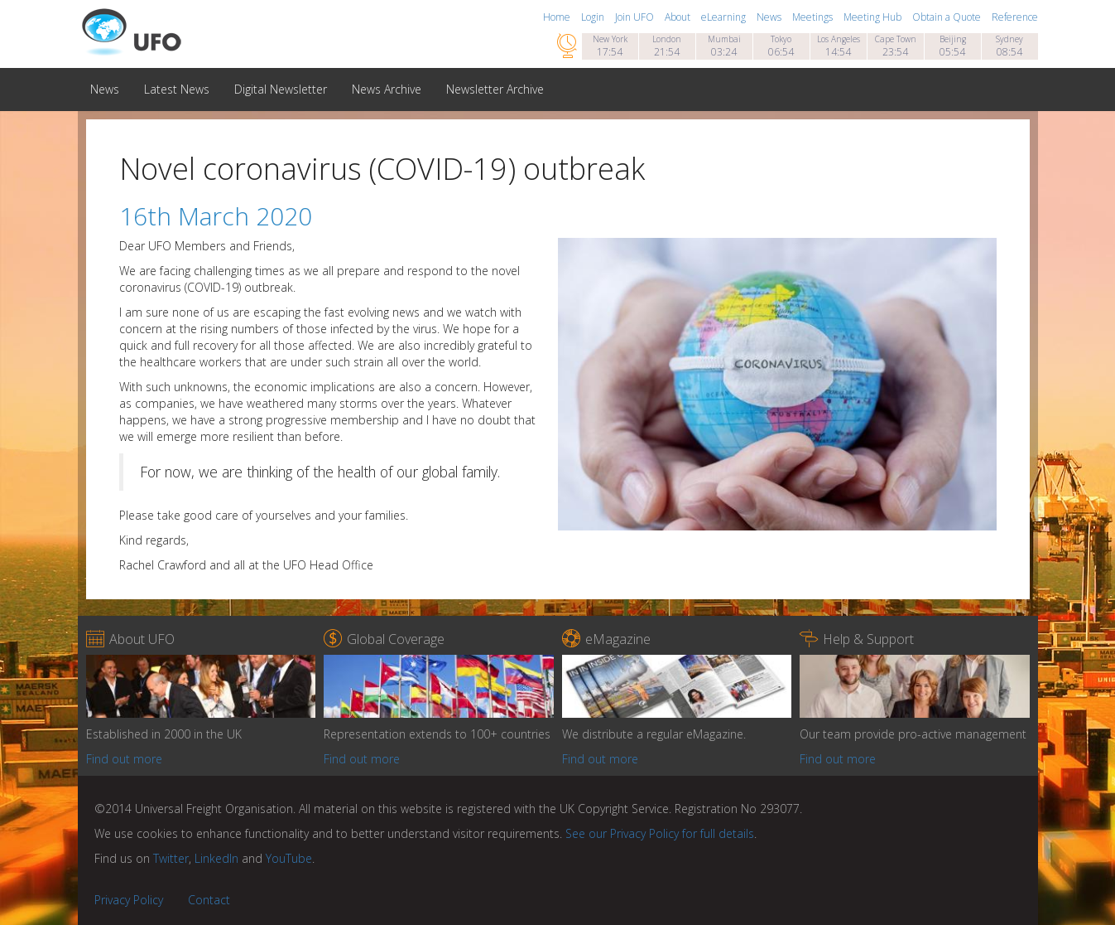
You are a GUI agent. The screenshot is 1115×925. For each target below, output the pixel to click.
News (770, 17)
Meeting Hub (873, 17)
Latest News (176, 89)
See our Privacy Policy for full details (659, 833)
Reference (1015, 17)
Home (558, 17)
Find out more (124, 759)
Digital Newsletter (280, 89)
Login (594, 17)
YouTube (289, 858)
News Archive (386, 89)
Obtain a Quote (947, 17)
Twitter (171, 858)
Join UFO (635, 17)
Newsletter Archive (495, 89)
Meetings (813, 17)
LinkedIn (216, 858)
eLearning (724, 17)
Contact (209, 900)
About (679, 17)
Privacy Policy (128, 900)
